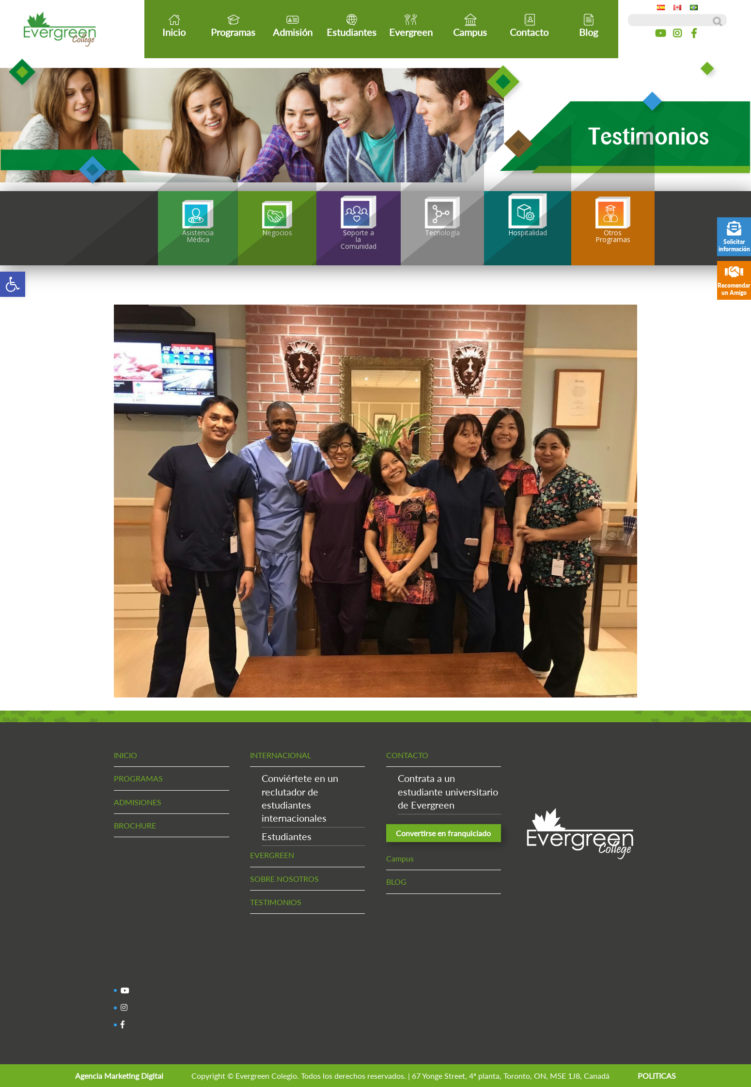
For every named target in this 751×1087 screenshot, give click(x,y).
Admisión (293, 25)
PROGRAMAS (138, 778)
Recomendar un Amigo (734, 280)
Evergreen (411, 25)
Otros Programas (612, 221)
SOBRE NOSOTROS (284, 878)
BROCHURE (135, 825)
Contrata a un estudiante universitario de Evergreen (448, 791)
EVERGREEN (272, 855)
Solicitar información (734, 237)
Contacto (529, 25)
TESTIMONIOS (275, 902)
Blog (588, 25)
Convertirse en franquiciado (443, 833)
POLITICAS (657, 1075)
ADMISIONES (137, 802)
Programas (233, 25)
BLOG (396, 881)
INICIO (125, 755)
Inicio (174, 25)
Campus (470, 25)
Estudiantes (351, 25)
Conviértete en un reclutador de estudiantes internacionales (300, 798)
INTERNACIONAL (280, 755)
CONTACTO (407, 755)
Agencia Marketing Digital (119, 1075)
